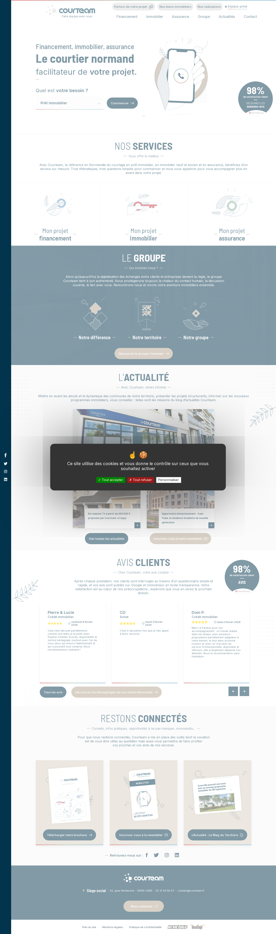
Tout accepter (110, 480)
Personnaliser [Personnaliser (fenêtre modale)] (168, 480)
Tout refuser (140, 480)
